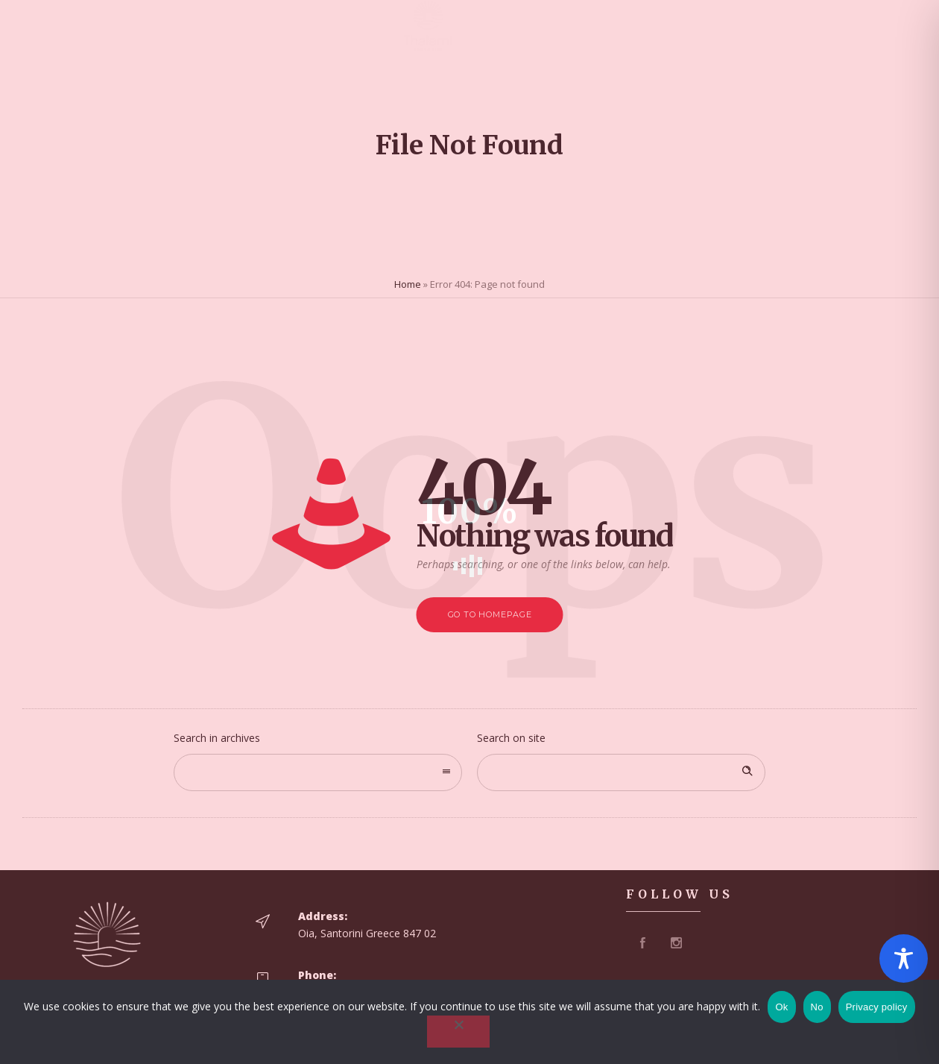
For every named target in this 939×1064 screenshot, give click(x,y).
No (817, 1007)
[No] (458, 1032)
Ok (781, 1007)
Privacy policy (877, 1007)
